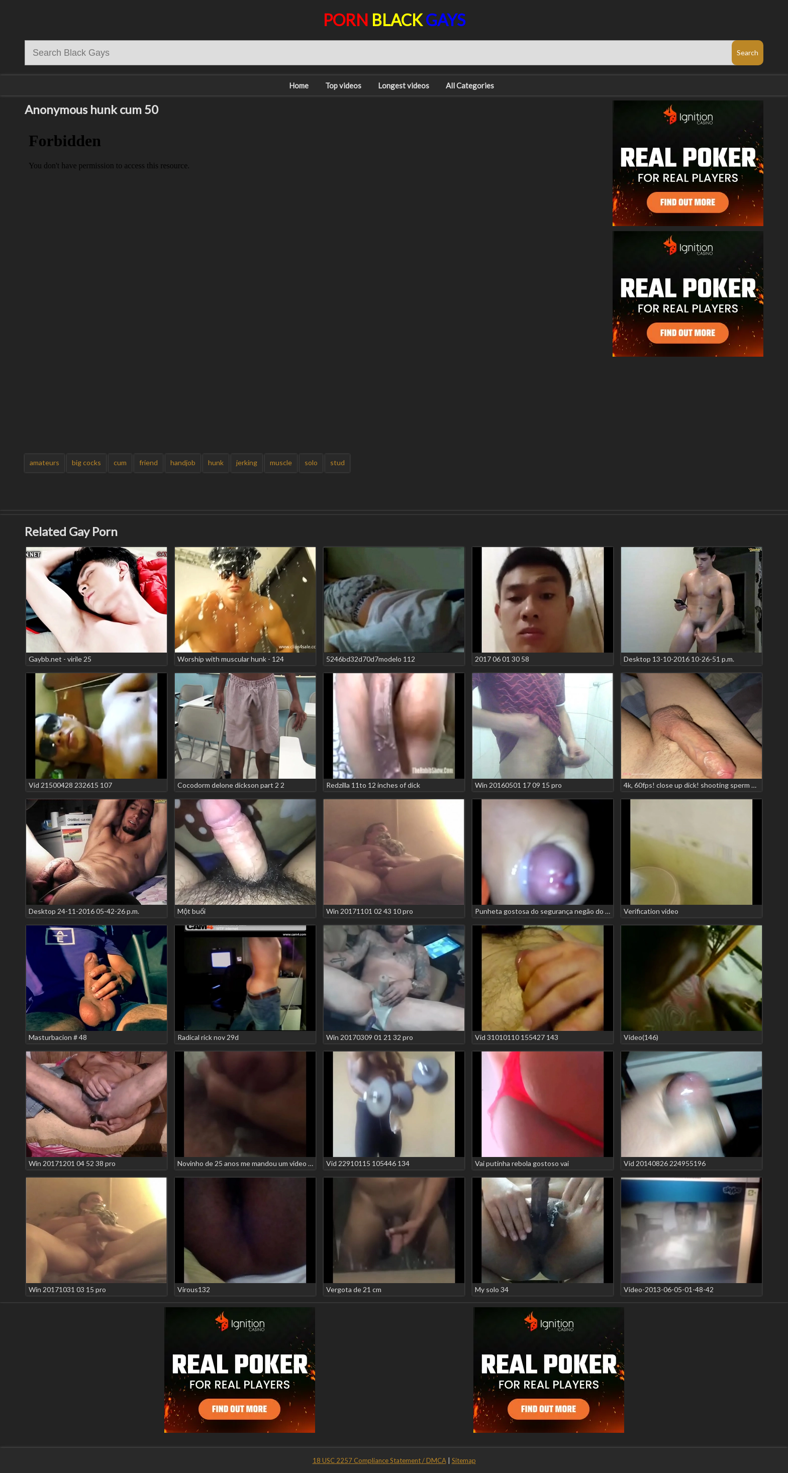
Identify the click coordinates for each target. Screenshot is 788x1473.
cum (120, 462)
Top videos (343, 85)
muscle (281, 462)
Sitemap (464, 1460)
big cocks (86, 462)
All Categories (470, 85)
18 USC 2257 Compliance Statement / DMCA (379, 1460)
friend (148, 462)
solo (311, 462)
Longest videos (403, 85)
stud (337, 462)
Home (299, 85)
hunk (216, 462)
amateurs (44, 462)
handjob (182, 462)
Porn (394, 20)
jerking (246, 462)
